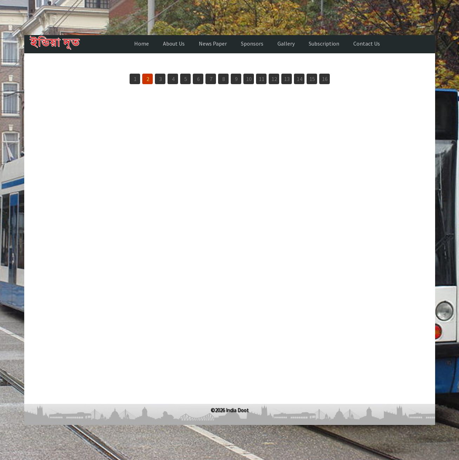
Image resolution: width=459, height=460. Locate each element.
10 (249, 78)
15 (312, 78)
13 (287, 78)
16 (325, 78)
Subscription (324, 43)
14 (299, 78)
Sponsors (252, 43)
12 (274, 78)
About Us (174, 43)
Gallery (286, 43)
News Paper (213, 43)
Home (141, 43)
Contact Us (366, 43)
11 (261, 78)
